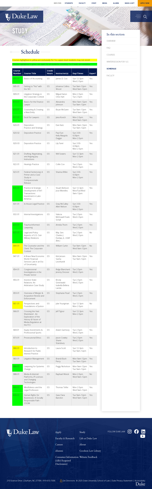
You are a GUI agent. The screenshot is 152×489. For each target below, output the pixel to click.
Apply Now (144, 3)
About (82, 444)
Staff (94, 3)
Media (104, 3)
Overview (111, 41)
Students (69, 3)
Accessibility (140, 480)
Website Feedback (88, 457)
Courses (111, 54)
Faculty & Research (65, 438)
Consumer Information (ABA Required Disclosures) (67, 460)
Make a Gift (129, 3)
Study (20, 31)
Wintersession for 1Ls (117, 61)
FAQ (108, 48)
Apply (58, 432)
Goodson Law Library (90, 450)
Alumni (116, 3)
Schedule (111, 68)
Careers (59, 444)
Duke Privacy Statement (122, 480)
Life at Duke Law (88, 438)
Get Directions (67, 480)
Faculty (82, 3)
